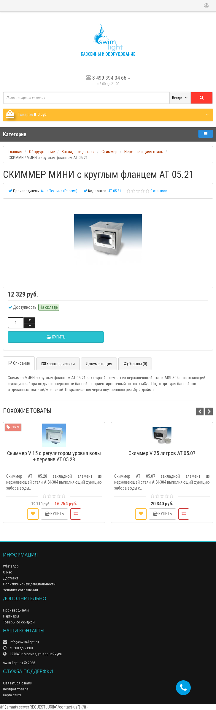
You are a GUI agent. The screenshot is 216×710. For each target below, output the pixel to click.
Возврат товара (15, 689)
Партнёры (11, 616)
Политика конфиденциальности (29, 584)
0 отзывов (158, 191)
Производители (16, 610)
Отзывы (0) (135, 363)
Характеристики (58, 363)
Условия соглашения (20, 590)
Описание (19, 363)
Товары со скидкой (19, 622)
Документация (99, 363)
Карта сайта (12, 695)
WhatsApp (11, 566)
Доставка (10, 578)
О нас (7, 572)
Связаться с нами (17, 683)
